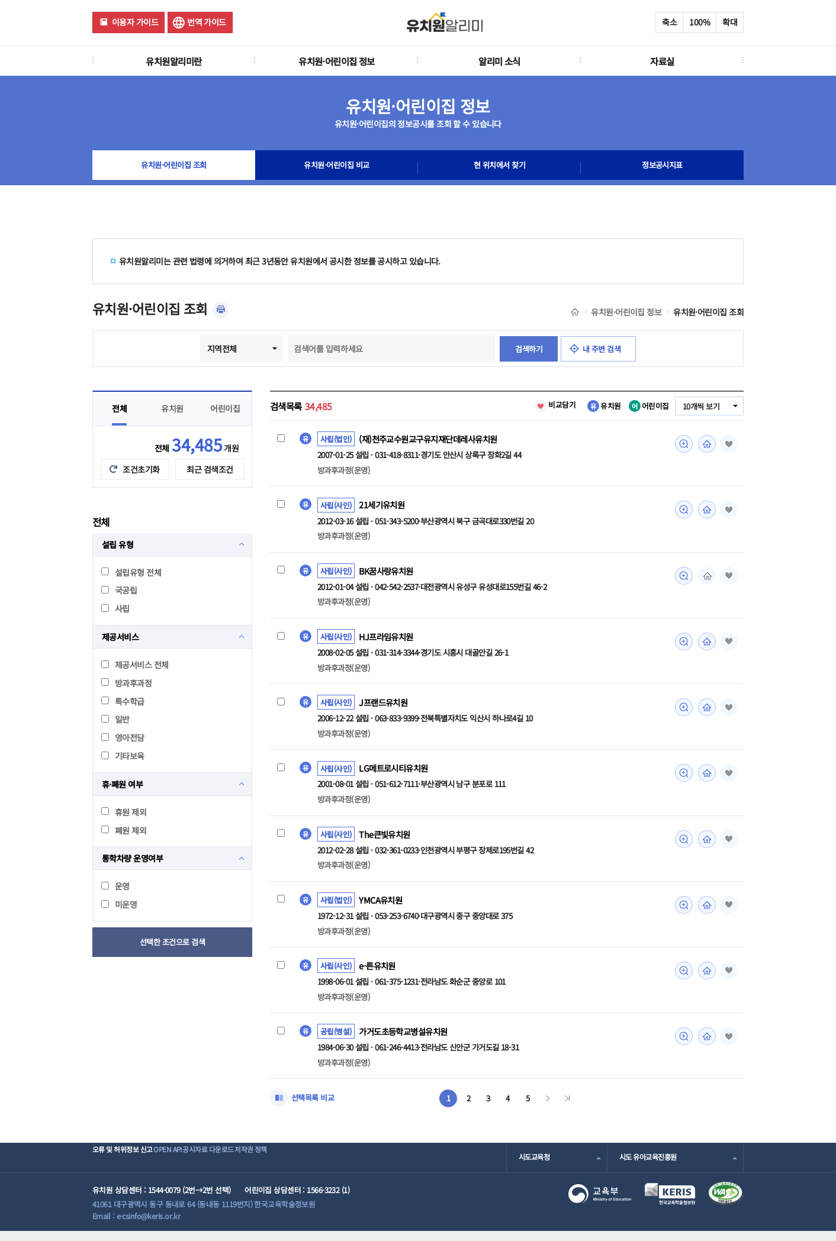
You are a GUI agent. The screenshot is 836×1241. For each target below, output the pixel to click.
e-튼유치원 (378, 973)
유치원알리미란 (173, 60)
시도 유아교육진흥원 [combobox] (650, 1167)
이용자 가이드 (135, 22)
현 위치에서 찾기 (499, 168)
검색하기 (526, 348)
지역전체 (218, 348)
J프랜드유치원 (385, 706)
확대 (729, 22)
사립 (115, 608)
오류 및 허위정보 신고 (125, 1167)
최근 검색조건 (210, 469)
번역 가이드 (206, 22)
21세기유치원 (384, 505)
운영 (115, 886)
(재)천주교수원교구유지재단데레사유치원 (433, 439)
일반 (115, 719)
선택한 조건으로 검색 (172, 942)
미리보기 (680, 444)
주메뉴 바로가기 (0, 0)
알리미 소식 (499, 60)
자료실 (662, 60)
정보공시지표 (662, 168)
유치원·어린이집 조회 (174, 168)
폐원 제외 (123, 830)
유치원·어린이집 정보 (336, 60)
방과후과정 (126, 683)
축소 (669, 22)
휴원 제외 (123, 812)
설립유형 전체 (131, 572)
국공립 (119, 590)
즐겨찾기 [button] (727, 444)
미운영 (119, 904)
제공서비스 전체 (135, 665)
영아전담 (122, 737)
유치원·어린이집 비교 (337, 168)
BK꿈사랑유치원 (388, 572)
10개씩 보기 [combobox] (699, 406)
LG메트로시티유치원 (396, 772)
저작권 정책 (309, 1167)
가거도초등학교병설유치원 (406, 1040)
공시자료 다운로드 (248, 1167)
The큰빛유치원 (386, 839)
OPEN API (189, 1167)
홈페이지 (704, 444)
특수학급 (122, 701)
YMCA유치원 (382, 906)
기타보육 (122, 756)
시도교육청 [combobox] (535, 1167)
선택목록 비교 (314, 1107)
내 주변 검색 (604, 348)
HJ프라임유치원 (388, 639)
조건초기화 (141, 469)
